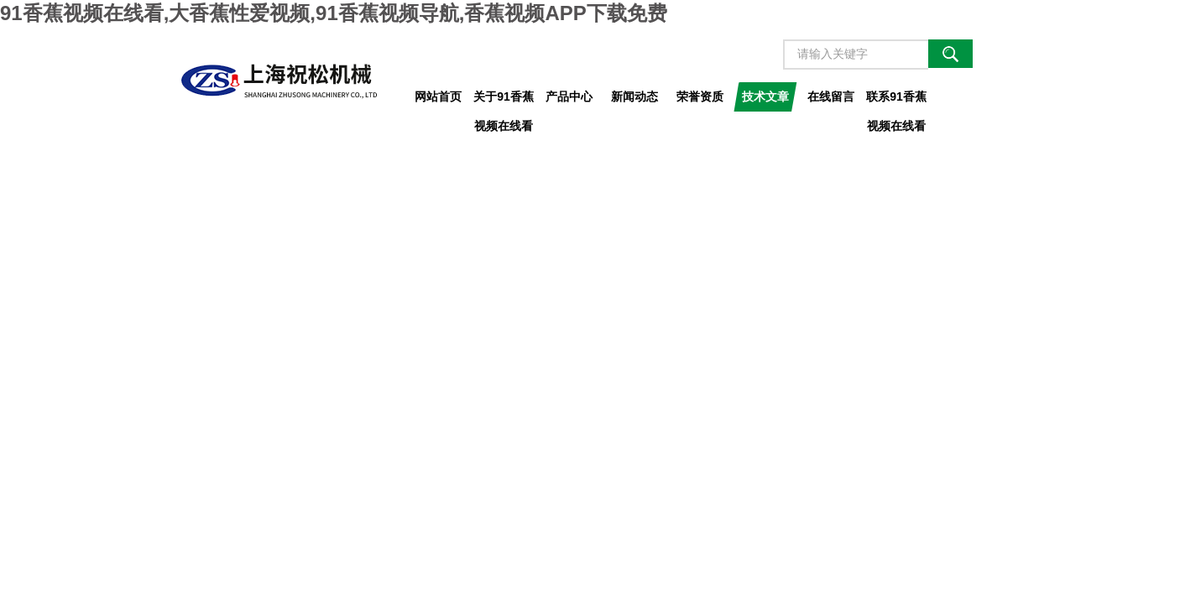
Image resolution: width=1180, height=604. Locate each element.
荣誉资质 (699, 96)
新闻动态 (634, 96)
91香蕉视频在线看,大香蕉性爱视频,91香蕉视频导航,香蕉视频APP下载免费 (333, 13)
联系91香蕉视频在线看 (896, 101)
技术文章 (765, 96)
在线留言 (830, 96)
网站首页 (438, 96)
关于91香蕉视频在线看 (503, 101)
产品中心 (569, 96)
